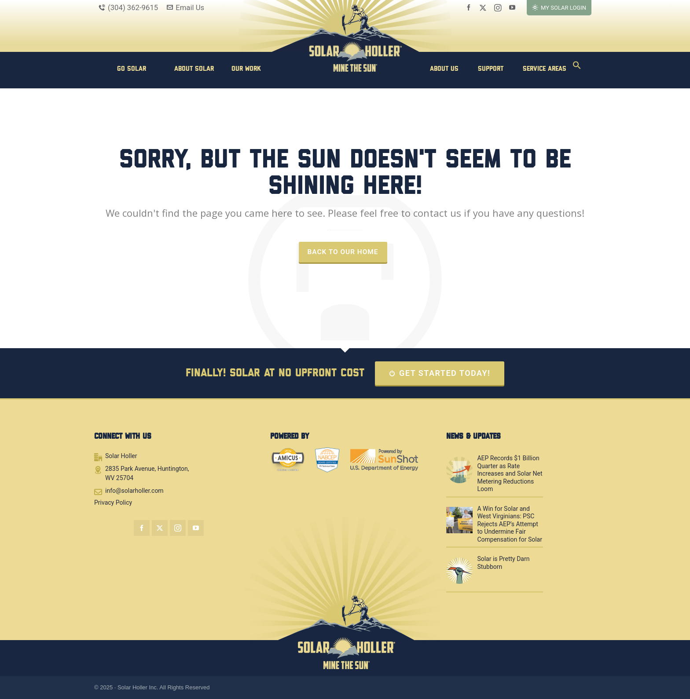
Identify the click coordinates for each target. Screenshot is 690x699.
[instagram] (499, 7)
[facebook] (470, 7)
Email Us (185, 7)
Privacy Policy (113, 502)
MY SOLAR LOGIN (559, 7)
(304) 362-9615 (128, 7)
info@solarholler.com (134, 490)
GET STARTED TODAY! (440, 373)
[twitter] (484, 7)
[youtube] (513, 7)
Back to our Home (343, 252)
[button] (576, 68)
